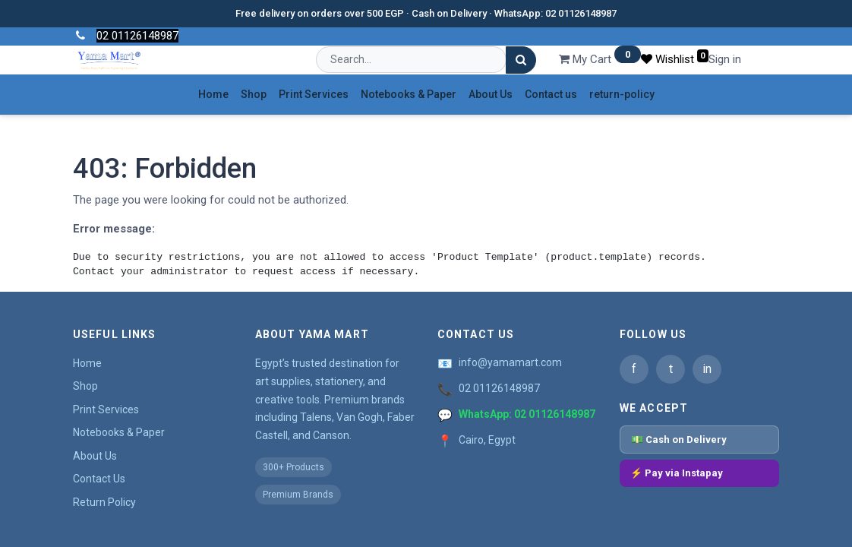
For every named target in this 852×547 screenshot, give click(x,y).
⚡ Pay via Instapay (676, 473)
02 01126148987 (499, 388)
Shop (85, 386)
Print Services (106, 409)
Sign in (724, 59)
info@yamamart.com (510, 362)
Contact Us (99, 479)
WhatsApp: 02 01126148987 (527, 414)
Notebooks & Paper (119, 432)
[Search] (521, 60)
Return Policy (104, 502)
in (707, 369)
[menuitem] (213, 95)
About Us (95, 456)
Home (87, 363)
